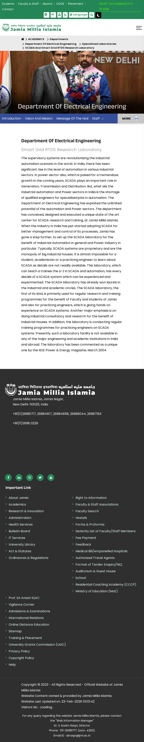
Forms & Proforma (90, 524)
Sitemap (15, 631)
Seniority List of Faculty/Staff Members (106, 531)
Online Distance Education (29, 624)
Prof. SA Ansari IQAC (24, 598)
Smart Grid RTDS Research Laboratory (61, 149)
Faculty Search (87, 511)
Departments (59, 39)
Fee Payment (86, 538)
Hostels (81, 518)
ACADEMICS (36, 39)
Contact (8, 9)
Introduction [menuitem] (11, 118)
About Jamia (18, 498)
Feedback (83, 544)
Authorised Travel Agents (95, 558)
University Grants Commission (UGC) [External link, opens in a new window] (37, 644)
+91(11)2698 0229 (25, 423)
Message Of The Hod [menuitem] (72, 118)
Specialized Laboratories (99, 44)
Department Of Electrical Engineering (51, 44)
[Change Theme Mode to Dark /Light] (98, 15)
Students (8, 4)
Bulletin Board (19, 531)
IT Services (17, 538)
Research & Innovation (26, 511)
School (81, 578)
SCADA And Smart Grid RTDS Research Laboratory (59, 48)
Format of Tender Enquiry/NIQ (99, 564)
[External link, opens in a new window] (8, 477)
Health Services (21, 524)
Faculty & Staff (28, 4)
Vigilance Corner (21, 604)
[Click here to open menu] (139, 28)
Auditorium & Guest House (96, 571)
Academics (17, 504)
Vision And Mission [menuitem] (39, 118)
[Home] (22, 39)
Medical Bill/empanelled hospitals (101, 551)
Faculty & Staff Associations (97, 504)
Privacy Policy (19, 651)
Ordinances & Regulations (28, 558)
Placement (75, 4)
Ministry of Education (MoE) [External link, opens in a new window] (97, 591)
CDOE (60, 4)
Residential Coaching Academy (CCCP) (106, 584)
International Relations (26, 618)
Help (12, 664)
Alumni (47, 4)
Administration (20, 518)
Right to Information (91, 498)
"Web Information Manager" (75, 721)
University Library (22, 544)
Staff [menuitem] (96, 118)
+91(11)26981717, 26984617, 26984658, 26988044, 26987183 (57, 414)
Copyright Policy (21, 658)
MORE (126, 118)
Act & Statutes (20, 551)
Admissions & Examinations (29, 611)
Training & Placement (25, 638)
